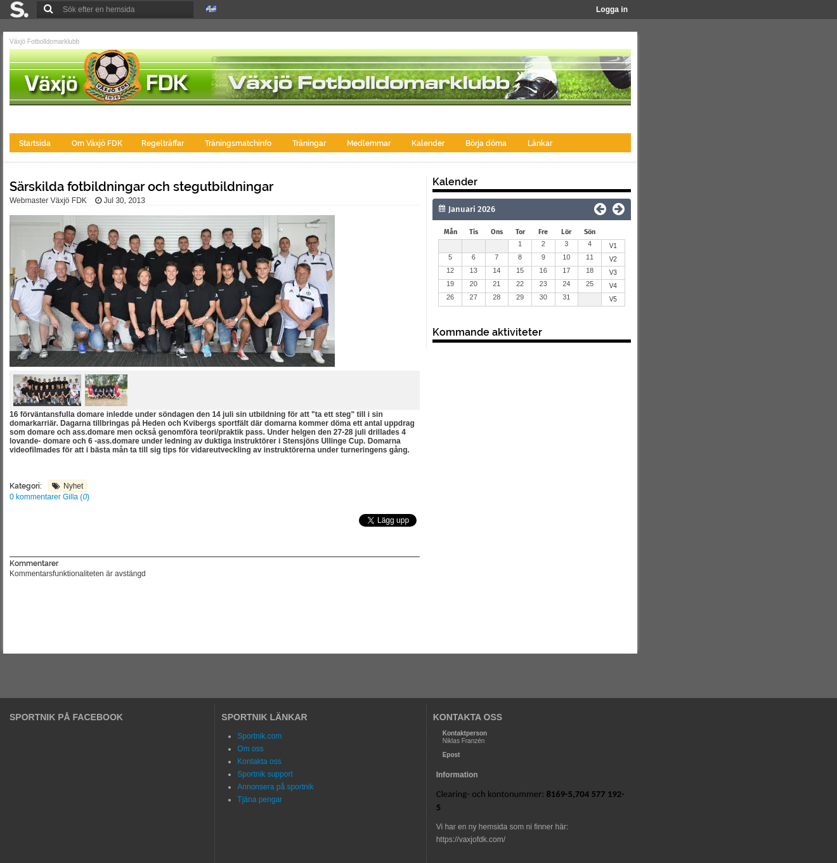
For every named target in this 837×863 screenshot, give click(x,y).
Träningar (310, 143)
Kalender (429, 143)
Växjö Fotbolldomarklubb (44, 41)
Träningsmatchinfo (239, 143)
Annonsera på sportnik (275, 786)
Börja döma (487, 143)
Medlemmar (370, 143)
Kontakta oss (259, 761)
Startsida (36, 143)
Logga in (612, 9)
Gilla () (76, 496)
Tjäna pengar (259, 799)
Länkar (540, 143)
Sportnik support (264, 774)
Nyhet (73, 486)
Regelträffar (163, 143)
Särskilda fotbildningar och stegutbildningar (141, 186)
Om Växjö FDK (97, 143)
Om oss (250, 748)
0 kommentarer (36, 496)
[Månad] (495, 209)
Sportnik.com (259, 736)
